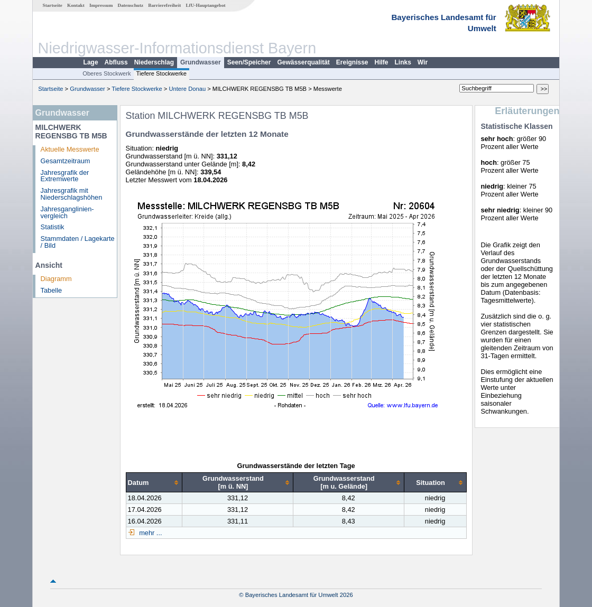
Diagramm (56, 279)
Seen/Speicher (249, 62)
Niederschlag (154, 62)
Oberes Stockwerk (106, 73)
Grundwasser (200, 62)
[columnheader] (154, 482)
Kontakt (76, 5)
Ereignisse (352, 62)
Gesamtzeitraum (65, 161)
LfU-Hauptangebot (205, 5)
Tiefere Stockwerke (161, 73)
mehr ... (149, 533)
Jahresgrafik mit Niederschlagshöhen (72, 193)
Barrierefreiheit (164, 5)
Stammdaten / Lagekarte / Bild (78, 242)
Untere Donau (187, 89)
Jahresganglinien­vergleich (67, 212)
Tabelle (51, 290)
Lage (91, 62)
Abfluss (116, 62)
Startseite (52, 5)
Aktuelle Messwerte (70, 149)
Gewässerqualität (303, 62)
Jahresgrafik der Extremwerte (65, 176)
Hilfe (381, 62)
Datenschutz (131, 5)
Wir (423, 62)
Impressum (101, 5)
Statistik (52, 227)
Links (403, 62)
